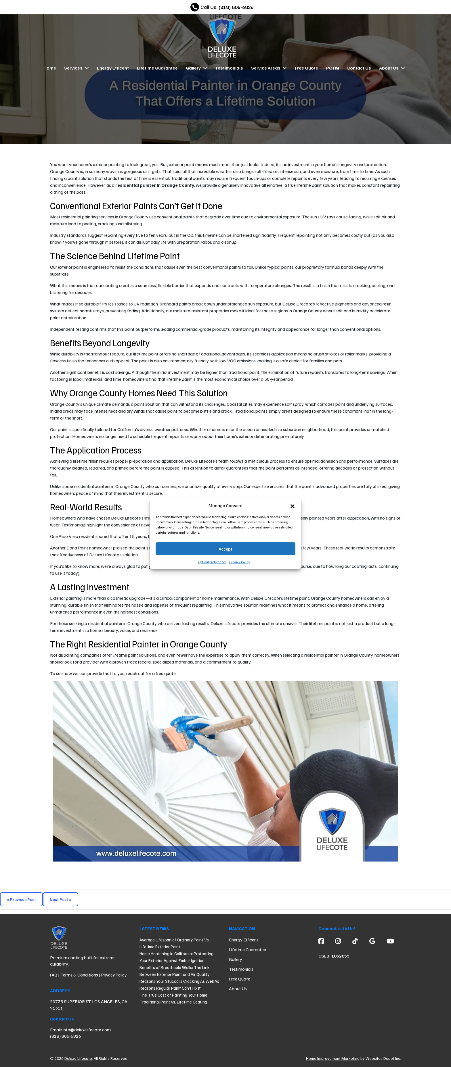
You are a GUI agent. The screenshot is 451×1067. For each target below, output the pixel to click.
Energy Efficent (113, 68)
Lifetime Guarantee (157, 68)
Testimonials (229, 68)
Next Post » (60, 899)
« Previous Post (21, 899)
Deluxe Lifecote (78, 1058)
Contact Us (359, 68)
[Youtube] (387, 941)
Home (49, 68)
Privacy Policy (239, 562)
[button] (292, 505)
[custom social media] (355, 941)
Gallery (196, 68)
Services (76, 68)
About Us (392, 68)
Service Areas (269, 68)
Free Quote (306, 68)
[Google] (372, 941)
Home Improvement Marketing (333, 1058)
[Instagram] (338, 941)
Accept (225, 548)
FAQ (53, 974)
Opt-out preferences (212, 562)
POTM (332, 68)
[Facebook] (324, 941)
